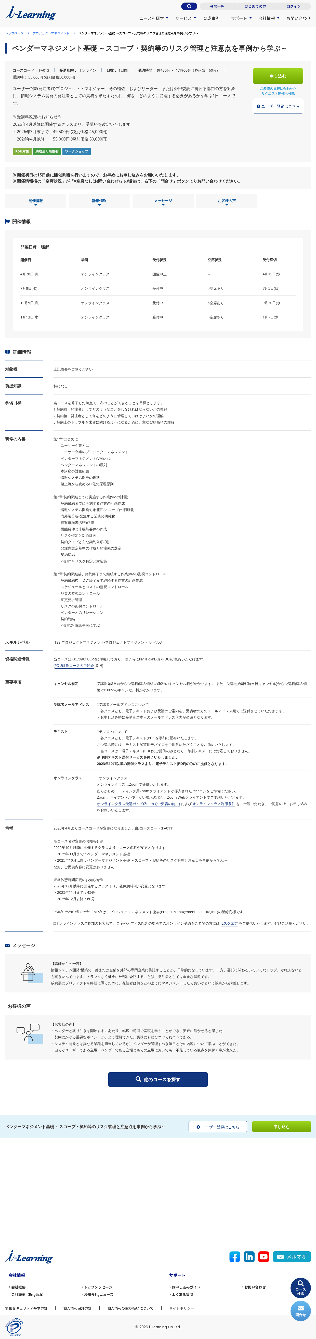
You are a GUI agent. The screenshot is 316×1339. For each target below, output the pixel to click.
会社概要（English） (28, 1294)
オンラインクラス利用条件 (213, 803)
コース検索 (300, 1288)
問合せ (300, 1311)
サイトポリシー (181, 1308)
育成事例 (211, 18)
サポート (239, 18)
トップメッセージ (98, 1287)
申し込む (278, 76)
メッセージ (163, 202)
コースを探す (152, 18)
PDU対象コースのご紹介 (74, 665)
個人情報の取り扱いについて (130, 1308)
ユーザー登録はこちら (278, 106)
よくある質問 (182, 1294)
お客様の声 (227, 202)
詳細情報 (99, 202)
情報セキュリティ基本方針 (26, 1308)
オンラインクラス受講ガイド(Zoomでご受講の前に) (138, 803)
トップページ (14, 33)
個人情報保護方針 (77, 1308)
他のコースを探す (158, 1079)
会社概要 (18, 1287)
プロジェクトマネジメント (51, 33)
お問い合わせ (298, 18)
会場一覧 (217, 6)
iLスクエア (229, 923)
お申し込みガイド (186, 1287)
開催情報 (36, 202)
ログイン (293, 6)
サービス (183, 18)
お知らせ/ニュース (98, 1294)
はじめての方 (255, 6)
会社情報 (267, 18)
